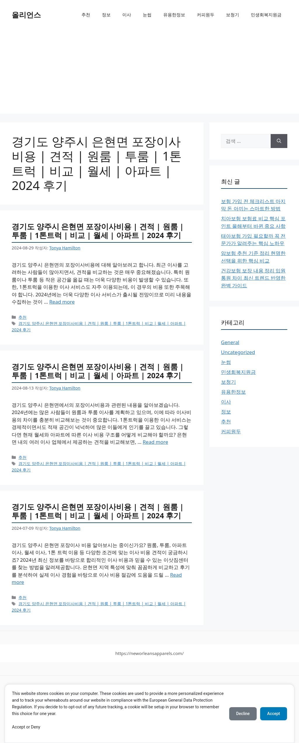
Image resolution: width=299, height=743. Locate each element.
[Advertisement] (149, 73)
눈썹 (147, 14)
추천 (85, 14)
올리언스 (26, 15)
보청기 (232, 14)
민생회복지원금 (266, 14)
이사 (126, 14)
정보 (106, 14)
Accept (273, 713)
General (230, 342)
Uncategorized (238, 352)
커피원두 (205, 14)
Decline (243, 713)
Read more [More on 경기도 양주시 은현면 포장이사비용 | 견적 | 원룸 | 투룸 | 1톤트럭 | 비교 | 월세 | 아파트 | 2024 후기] (62, 301)
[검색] (279, 141)
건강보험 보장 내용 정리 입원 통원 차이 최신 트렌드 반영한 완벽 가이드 (253, 278)
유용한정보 (174, 14)
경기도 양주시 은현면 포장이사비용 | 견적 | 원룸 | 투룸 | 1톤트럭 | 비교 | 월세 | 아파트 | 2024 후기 (98, 230)
